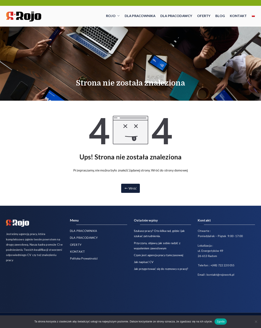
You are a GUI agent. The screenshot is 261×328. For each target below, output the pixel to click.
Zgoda (220, 321)
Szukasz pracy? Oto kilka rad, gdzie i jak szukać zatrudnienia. (159, 233)
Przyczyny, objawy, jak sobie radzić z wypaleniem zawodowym (157, 245)
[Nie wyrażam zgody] (256, 321)
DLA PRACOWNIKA (140, 16)
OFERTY (203, 16)
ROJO (113, 16)
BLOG (220, 16)
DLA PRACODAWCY (176, 16)
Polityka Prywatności (84, 258)
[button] (118, 16)
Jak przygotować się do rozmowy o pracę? (161, 268)
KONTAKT (238, 16)
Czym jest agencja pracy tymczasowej (158, 255)
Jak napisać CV (144, 262)
